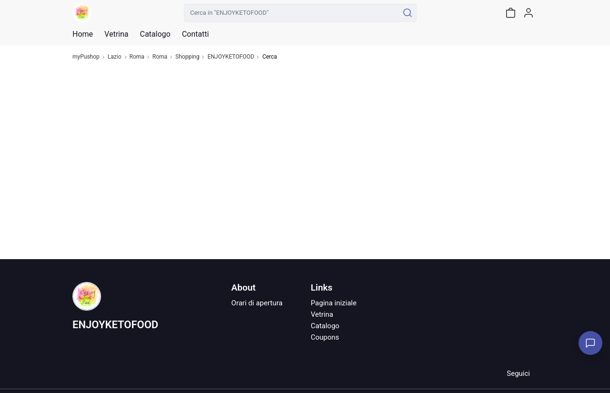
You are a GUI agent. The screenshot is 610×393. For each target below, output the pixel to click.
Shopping (187, 57)
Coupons (325, 337)
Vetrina (322, 314)
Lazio (115, 57)
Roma (137, 57)
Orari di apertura (257, 303)
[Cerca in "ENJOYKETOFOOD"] (291, 13)
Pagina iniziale (333, 303)
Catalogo (155, 34)
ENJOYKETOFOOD (230, 57)
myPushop (86, 57)
